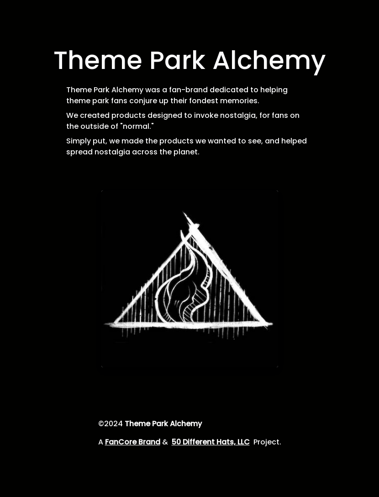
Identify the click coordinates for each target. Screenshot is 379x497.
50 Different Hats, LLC (211, 442)
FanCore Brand (132, 442)
